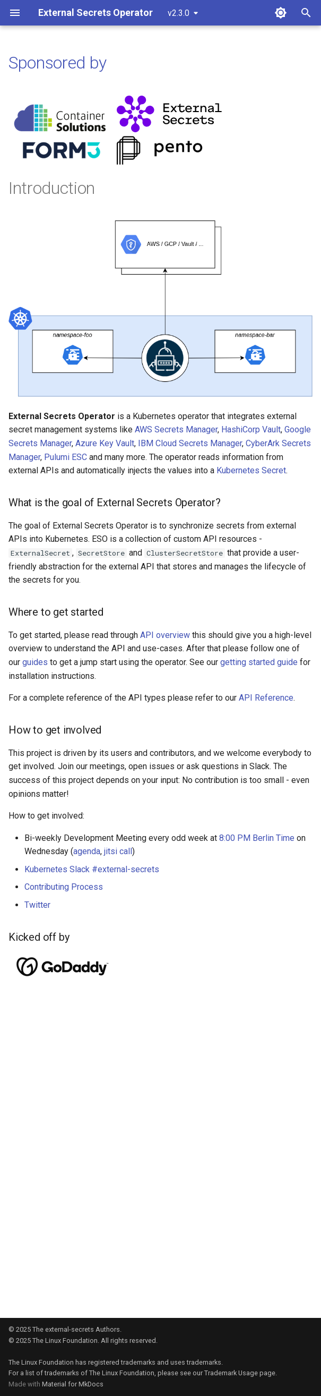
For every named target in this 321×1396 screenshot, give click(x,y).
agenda (86, 851)
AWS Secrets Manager (176, 429)
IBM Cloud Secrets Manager (190, 443)
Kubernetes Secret (251, 470)
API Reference (266, 698)
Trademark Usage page (239, 1373)
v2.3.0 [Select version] (178, 13)
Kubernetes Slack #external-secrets (91, 869)
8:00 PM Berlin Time (256, 838)
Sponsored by (57, 63)
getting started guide (259, 662)
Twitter (37, 905)
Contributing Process (63, 887)
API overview (165, 635)
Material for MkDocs (72, 1384)
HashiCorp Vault (251, 429)
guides (35, 662)
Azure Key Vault (104, 443)
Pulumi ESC (65, 457)
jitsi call (118, 851)
